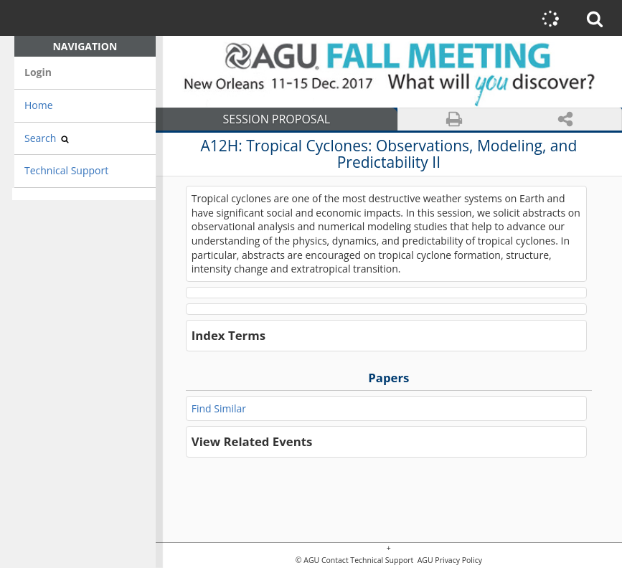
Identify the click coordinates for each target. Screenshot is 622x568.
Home (38, 105)
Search (46, 138)
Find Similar (219, 408)
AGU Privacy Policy (448, 560)
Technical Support (66, 170)
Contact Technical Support (367, 560)
